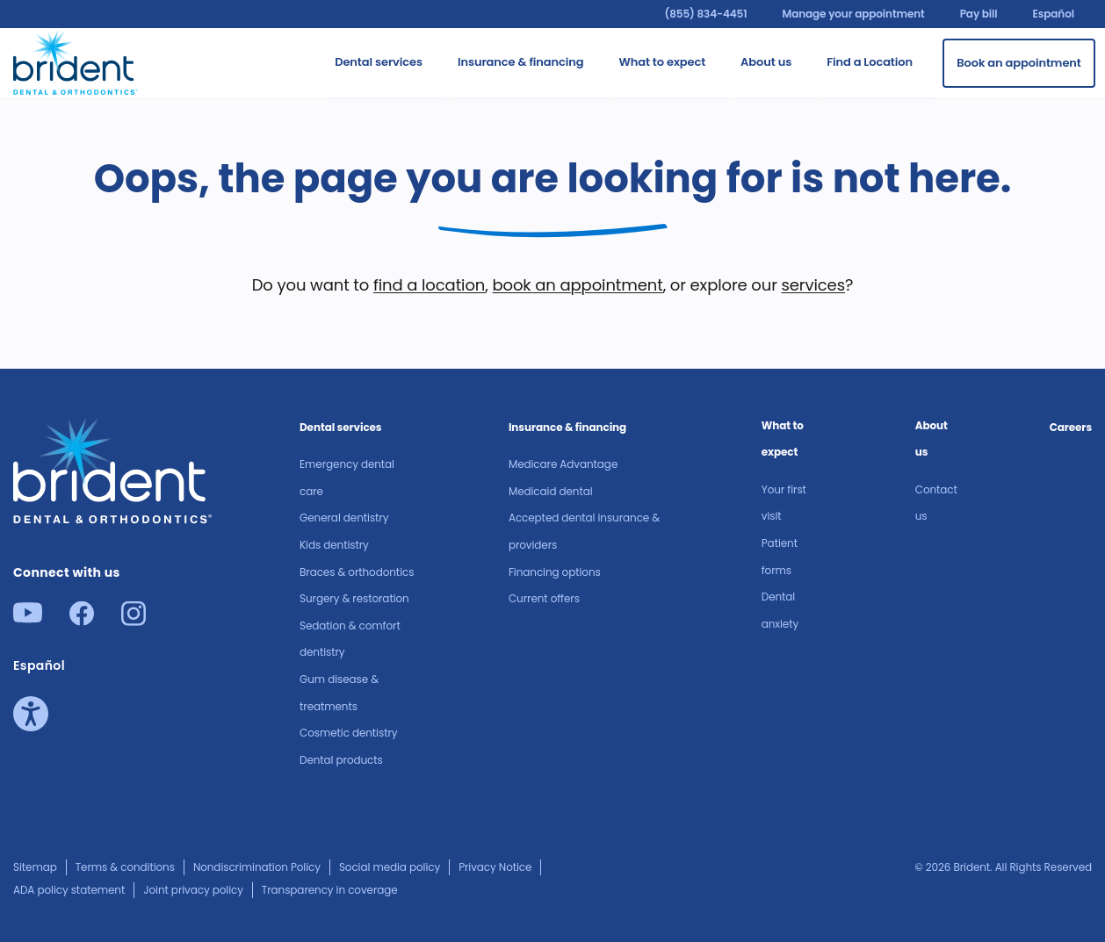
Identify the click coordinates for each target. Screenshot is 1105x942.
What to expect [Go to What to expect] (661, 62)
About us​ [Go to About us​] (765, 62)
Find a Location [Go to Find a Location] (870, 62)
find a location (429, 285)
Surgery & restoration (354, 598)
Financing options (555, 571)
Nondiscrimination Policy (257, 866)
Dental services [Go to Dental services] (378, 62)
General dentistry (344, 517)
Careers (1071, 427)
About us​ (931, 439)
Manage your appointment (853, 13)
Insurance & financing (567, 427)
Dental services (340, 427)
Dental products (341, 759)
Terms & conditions (125, 866)
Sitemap (35, 866)
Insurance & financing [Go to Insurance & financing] (521, 62)
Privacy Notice (495, 866)
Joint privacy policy (193, 889)
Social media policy (389, 866)
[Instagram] (133, 620)
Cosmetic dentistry (348, 732)
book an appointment (577, 285)
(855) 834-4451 (705, 13)
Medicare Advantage (563, 464)
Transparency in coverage (330, 889)
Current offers (544, 598)
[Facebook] (81, 620)
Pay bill (979, 13)
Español (1053, 14)
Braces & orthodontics (357, 571)
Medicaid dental (551, 491)
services (813, 285)
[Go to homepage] (76, 60)
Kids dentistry (334, 544)
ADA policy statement (69, 889)
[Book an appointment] (1018, 63)
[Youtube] (27, 618)
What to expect (783, 439)
